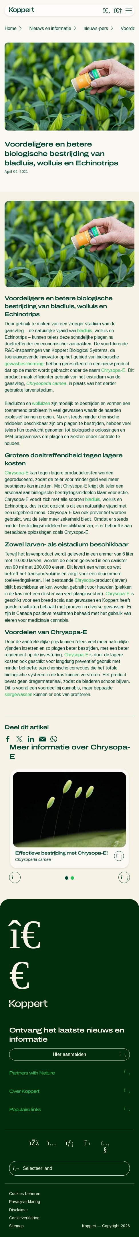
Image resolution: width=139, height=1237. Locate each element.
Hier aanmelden (90, 1054)
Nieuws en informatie (50, 28)
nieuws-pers (96, 28)
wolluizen (41, 403)
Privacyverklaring (24, 1201)
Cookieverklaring (24, 1218)
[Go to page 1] (66, 878)
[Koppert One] (118, 10)
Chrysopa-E (113, 370)
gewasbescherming (24, 363)
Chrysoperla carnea (46, 383)
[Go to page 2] (72, 878)
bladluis (84, 330)
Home (11, 28)
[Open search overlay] (106, 10)
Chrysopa (84, 580)
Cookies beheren (24, 1193)
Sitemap (16, 1226)
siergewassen (18, 694)
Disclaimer (18, 1210)
